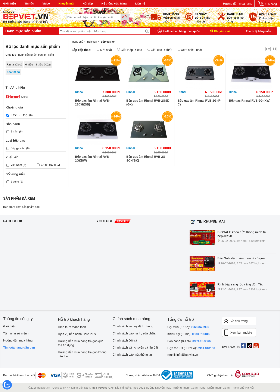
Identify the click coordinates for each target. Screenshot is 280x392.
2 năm (14, 131)
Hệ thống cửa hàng (114, 3)
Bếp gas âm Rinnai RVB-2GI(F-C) (199, 102)
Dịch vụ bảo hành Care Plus (77, 334)
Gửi (124, 17)
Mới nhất (104, 50)
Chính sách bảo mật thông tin (132, 354)
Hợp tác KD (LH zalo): (191, 348)
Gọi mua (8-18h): (188, 327)
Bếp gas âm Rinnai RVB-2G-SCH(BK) (146, 158)
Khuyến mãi (66, 3)
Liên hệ (140, 3)
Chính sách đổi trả (125, 340)
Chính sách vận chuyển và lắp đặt (135, 347)
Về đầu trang (235, 321)
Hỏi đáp (88, 3)
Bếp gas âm (18, 148)
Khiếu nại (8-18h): (188, 334)
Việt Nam (16, 164)
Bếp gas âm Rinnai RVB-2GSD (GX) (147, 102)
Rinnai (79, 92)
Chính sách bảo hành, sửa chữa (134, 333)
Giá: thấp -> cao (129, 50)
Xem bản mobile (237, 333)
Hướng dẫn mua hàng (237, 3)
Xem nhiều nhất (190, 50)
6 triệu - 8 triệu (19, 115)
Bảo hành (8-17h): (189, 341)
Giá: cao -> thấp (159, 50)
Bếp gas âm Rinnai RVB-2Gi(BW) (92, 158)
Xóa (18, 64)
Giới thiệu (9, 3)
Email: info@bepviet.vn (182, 354)
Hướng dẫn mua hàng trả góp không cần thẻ (82, 354)
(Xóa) (17, 96)
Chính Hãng (48, 164)
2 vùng (15, 181)
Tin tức (29, 3)
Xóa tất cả (13, 72)
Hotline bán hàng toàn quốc (181, 31)
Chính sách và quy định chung (133, 326)
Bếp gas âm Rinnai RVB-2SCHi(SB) (92, 102)
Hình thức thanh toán (72, 327)
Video (46, 3)
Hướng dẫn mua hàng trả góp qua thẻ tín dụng (80, 343)
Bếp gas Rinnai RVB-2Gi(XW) (249, 100)
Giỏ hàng (271, 4)
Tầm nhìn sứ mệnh (15, 333)
